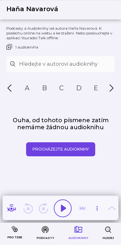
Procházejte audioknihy (60, 149)
